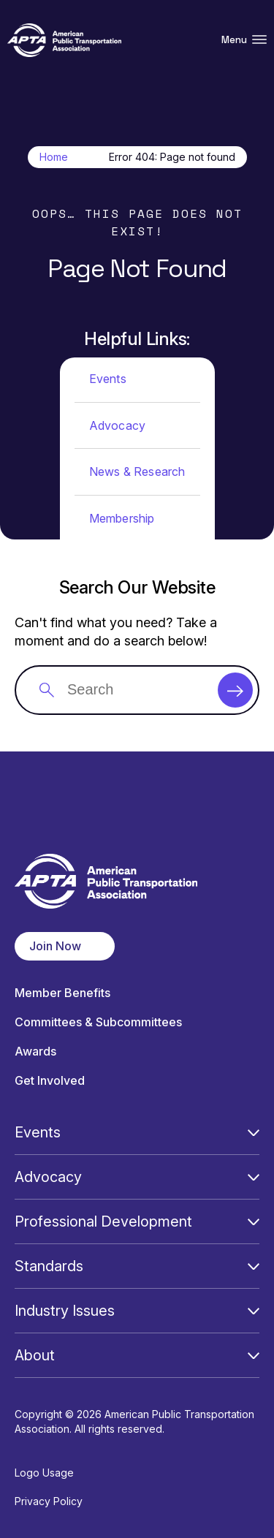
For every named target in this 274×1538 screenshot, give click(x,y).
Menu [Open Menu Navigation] (244, 40)
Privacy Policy (49, 1501)
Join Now (55, 946)
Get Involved (50, 1081)
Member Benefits (62, 993)
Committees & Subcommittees (98, 1022)
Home (53, 157)
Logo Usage (44, 1472)
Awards (35, 1051)
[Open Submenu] (253, 1132)
